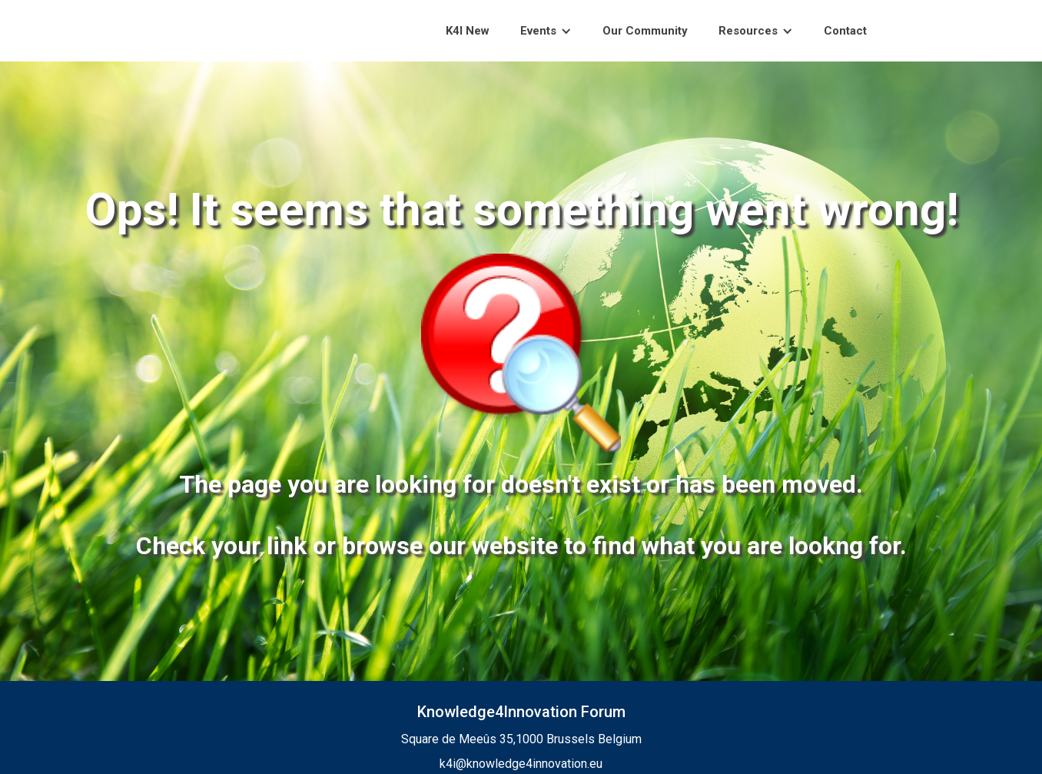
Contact (845, 31)
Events (538, 31)
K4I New (467, 31)
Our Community (645, 31)
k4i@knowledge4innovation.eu (521, 763)
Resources (748, 31)
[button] (546, 31)
